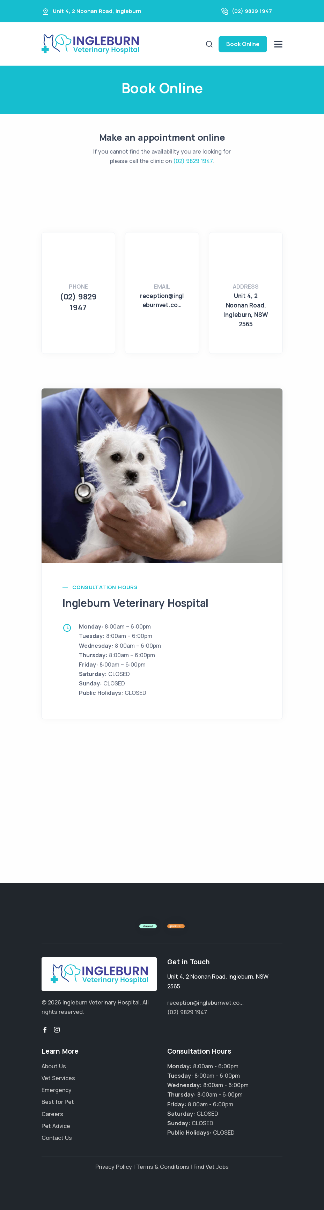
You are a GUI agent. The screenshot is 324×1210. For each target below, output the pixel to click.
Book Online (242, 44)
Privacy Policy (113, 1167)
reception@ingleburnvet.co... (205, 1003)
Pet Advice (56, 1126)
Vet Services (58, 1078)
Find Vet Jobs (211, 1167)
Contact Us (57, 1138)
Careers (52, 1114)
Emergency (57, 1090)
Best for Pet (58, 1102)
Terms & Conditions (162, 1167)
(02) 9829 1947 (252, 11)
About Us (54, 1066)
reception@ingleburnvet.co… (162, 300)
